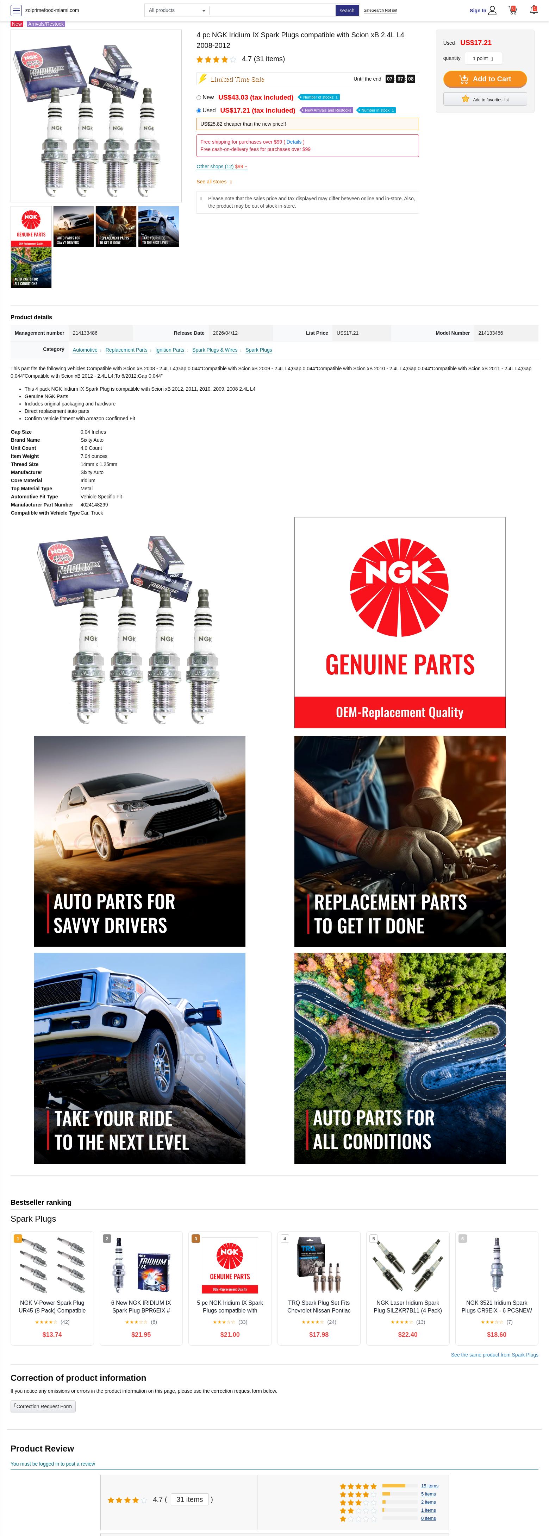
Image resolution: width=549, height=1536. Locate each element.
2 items (428, 1502)
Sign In (478, 10)
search (347, 10)
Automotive (85, 350)
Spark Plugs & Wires (214, 350)
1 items (428, 1510)
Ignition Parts (170, 350)
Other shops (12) (221, 166)
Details (294, 142)
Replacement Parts (127, 350)
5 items (428, 1494)
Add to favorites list (485, 98)
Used (299, 110)
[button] (533, 9)
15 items (429, 1485)
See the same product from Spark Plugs (494, 1355)
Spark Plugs (258, 350)
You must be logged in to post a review (53, 1464)
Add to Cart (485, 79)
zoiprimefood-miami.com (52, 10)
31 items (189, 1499)
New (270, 97)
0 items (428, 1518)
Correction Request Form (43, 1405)
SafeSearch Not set (380, 10)
